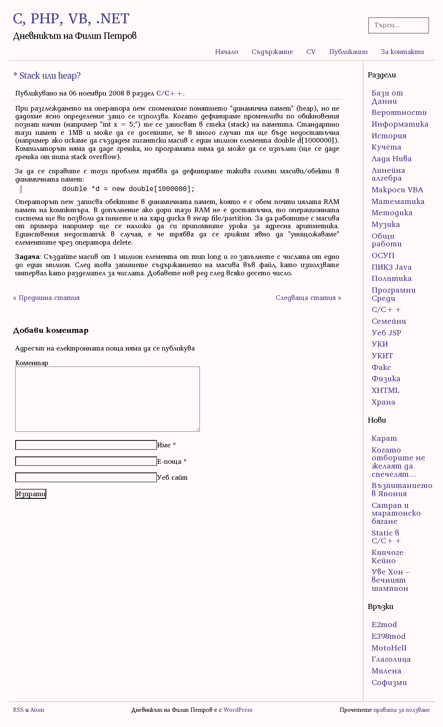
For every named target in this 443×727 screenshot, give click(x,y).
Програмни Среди (394, 294)
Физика (386, 378)
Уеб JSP (386, 333)
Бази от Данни (387, 97)
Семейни (389, 321)
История (389, 135)
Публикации (348, 51)
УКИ (380, 344)
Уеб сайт (172, 477)
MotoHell (389, 648)
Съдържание (272, 51)
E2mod (384, 624)
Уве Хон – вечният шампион (390, 580)
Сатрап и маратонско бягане (396, 513)
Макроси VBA (398, 190)
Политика (392, 278)
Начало (226, 51)
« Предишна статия (46, 297)
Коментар (31, 362)
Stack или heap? (49, 75)
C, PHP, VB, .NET (71, 18)
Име (163, 444)
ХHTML (385, 390)
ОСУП (383, 255)
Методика (392, 212)
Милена (386, 671)
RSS (18, 710)
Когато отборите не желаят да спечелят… (398, 462)
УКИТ (382, 355)
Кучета (386, 147)
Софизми (389, 682)
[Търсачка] (396, 25)
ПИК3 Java (392, 267)
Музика (386, 224)
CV (311, 51)
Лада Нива (392, 158)
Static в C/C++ (387, 537)
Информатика (400, 124)
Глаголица (391, 659)
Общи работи (387, 240)
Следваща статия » (308, 297)
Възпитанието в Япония (402, 489)
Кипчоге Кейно (388, 556)
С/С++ (169, 93)
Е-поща (169, 461)
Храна (383, 402)
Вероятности (399, 112)
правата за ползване (402, 710)
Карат (384, 438)
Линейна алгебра (388, 174)
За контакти (402, 51)
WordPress (238, 710)
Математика (398, 201)
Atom (37, 710)
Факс (381, 367)
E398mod (389, 636)
